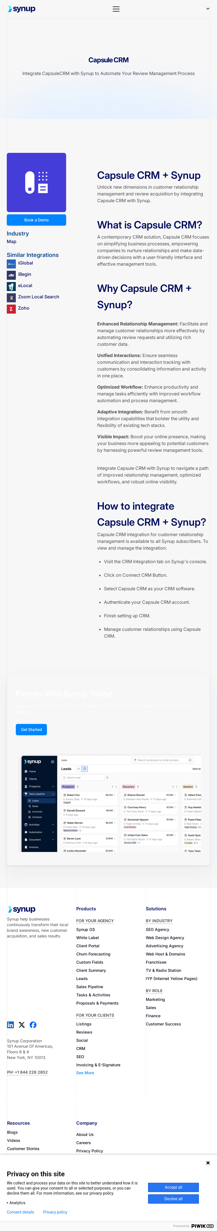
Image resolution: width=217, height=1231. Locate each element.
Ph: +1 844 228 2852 (27, 1072)
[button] (116, 9)
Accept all (173, 1187)
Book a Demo (36, 219)
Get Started (31, 729)
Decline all (173, 1199)
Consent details (20, 1212)
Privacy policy (55, 1212)
